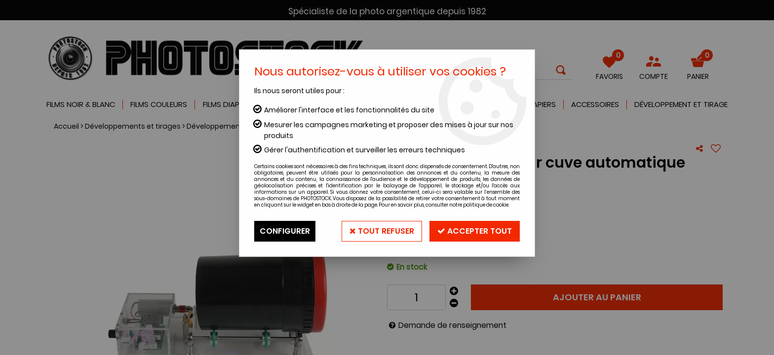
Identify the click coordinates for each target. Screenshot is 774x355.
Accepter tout (474, 231)
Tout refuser (381, 231)
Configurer (285, 231)
